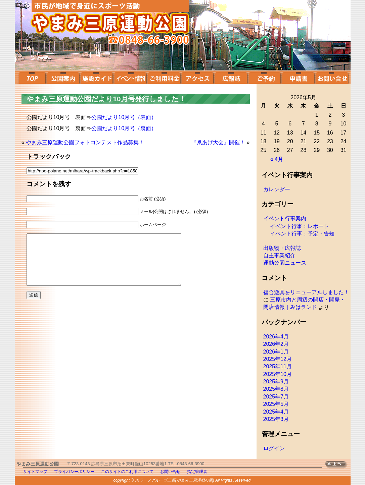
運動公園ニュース (284, 263)
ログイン (274, 448)
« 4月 (276, 159)
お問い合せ (332, 77)
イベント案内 (130, 77)
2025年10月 (277, 374)
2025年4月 (276, 412)
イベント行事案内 (284, 218)
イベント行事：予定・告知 (302, 233)
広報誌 (231, 77)
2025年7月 (276, 396)
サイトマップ (35, 471)
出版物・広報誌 (282, 248)
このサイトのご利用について (127, 471)
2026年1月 (276, 352)
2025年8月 (276, 389)
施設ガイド (96, 77)
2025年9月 (276, 381)
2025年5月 (276, 404)
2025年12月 (277, 359)
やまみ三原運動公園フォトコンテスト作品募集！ (85, 142)
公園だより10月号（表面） (123, 117)
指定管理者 (197, 471)
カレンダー (276, 189)
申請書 (298, 77)
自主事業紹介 (279, 255)
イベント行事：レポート (299, 226)
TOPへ (338, 465)
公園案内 (63, 77)
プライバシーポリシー (74, 471)
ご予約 (264, 77)
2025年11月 (277, 366)
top (31, 77)
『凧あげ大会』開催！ (218, 142)
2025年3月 (276, 419)
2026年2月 (276, 344)
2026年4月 (276, 336)
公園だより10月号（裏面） (123, 128)
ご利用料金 (164, 77)
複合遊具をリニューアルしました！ (306, 292)
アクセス (197, 77)
